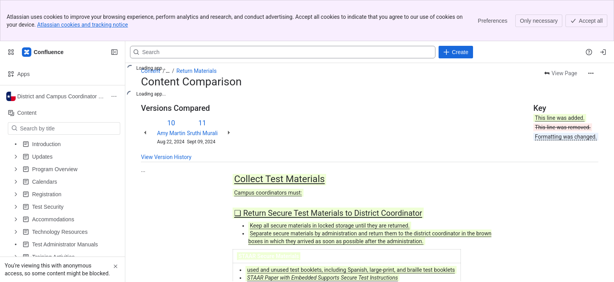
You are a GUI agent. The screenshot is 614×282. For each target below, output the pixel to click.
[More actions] (590, 73)
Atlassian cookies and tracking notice (82, 25)
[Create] (456, 52)
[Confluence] (43, 52)
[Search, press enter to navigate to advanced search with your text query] (282, 52)
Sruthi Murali (202, 133)
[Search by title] (69, 128)
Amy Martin (171, 133)
